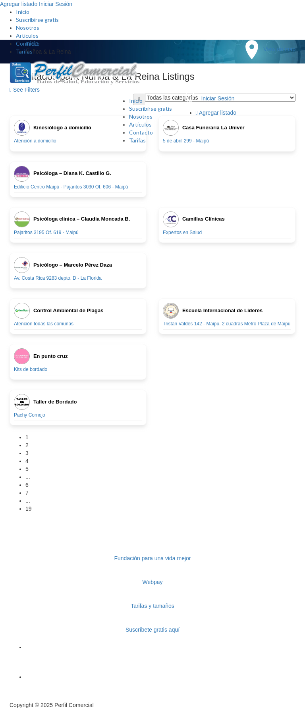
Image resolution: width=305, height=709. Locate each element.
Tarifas (24, 51)
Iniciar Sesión (55, 4)
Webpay (152, 582)
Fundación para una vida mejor (152, 558)
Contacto (28, 43)
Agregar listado (18, 4)
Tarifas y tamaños (152, 606)
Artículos (27, 35)
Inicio (22, 11)
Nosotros (27, 27)
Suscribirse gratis (37, 19)
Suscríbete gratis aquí (152, 629)
